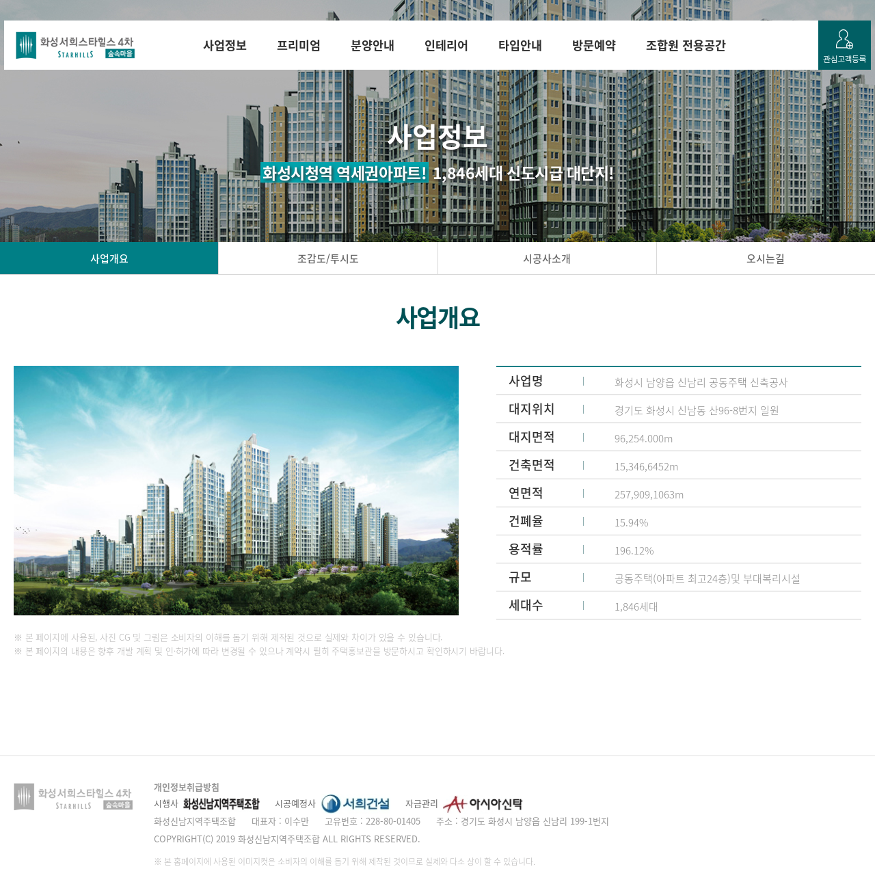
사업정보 (225, 45)
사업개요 (109, 258)
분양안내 (372, 45)
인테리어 (446, 45)
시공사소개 (547, 258)
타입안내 (520, 45)
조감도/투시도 (328, 258)
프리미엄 (299, 45)
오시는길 (765, 258)
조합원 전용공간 (686, 45)
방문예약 (594, 45)
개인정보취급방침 (186, 786)
